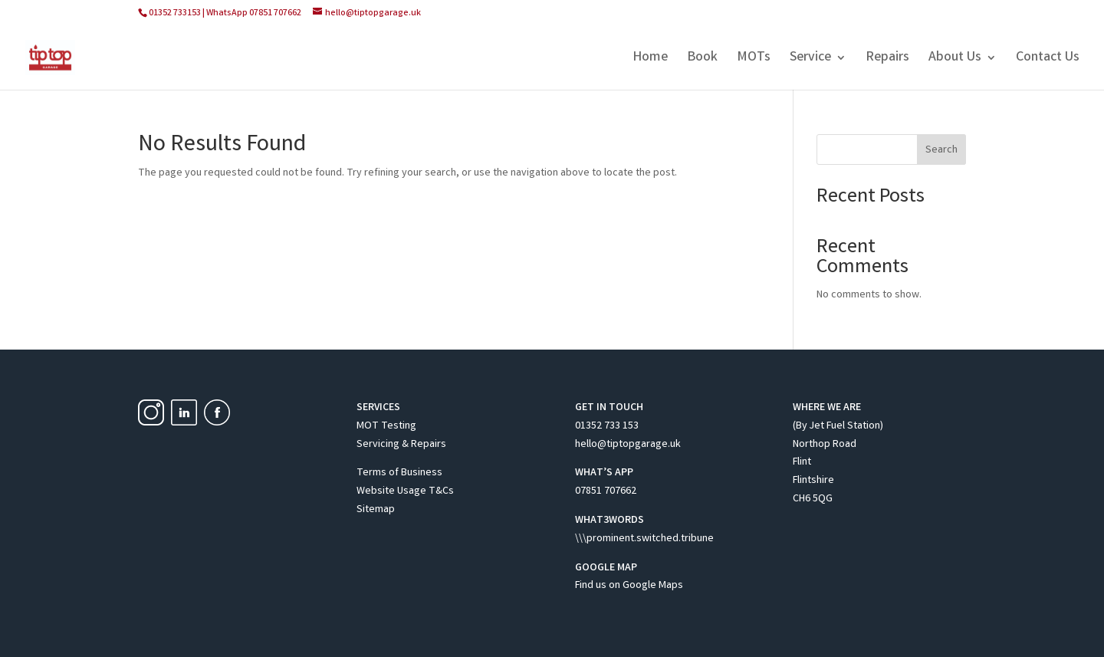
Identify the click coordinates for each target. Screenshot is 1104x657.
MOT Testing (386, 426)
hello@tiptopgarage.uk (628, 444)
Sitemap (375, 509)
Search (941, 150)
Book (702, 59)
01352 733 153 (607, 426)
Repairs (887, 59)
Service (810, 59)
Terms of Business (399, 473)
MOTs (753, 59)
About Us (954, 59)
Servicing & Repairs (401, 444)
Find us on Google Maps (629, 585)
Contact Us (1047, 59)
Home (650, 59)
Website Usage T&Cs (405, 491)
